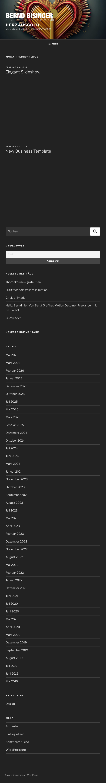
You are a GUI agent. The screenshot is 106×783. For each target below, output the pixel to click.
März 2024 (13, 463)
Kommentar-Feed (17, 742)
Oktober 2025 (15, 393)
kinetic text (13, 318)
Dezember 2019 (16, 642)
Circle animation (16, 297)
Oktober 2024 (15, 440)
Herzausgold (22, 25)
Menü (53, 43)
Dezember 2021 (16, 588)
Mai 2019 (12, 681)
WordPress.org (16, 749)
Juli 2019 (11, 665)
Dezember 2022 (16, 541)
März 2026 (13, 362)
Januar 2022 (14, 580)
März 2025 (13, 417)
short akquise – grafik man (23, 282)
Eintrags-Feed (15, 734)
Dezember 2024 (16, 432)
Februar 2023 (15, 533)
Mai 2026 (12, 355)
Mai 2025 (12, 409)
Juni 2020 (12, 611)
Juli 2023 (12, 510)
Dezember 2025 (16, 386)
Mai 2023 (12, 518)
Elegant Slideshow (22, 71)
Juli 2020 (12, 603)
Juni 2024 (12, 456)
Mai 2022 (12, 565)
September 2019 (17, 650)
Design (10, 703)
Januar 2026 (14, 378)
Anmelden (12, 726)
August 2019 (14, 658)
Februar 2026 (15, 370)
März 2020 (13, 634)
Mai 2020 (12, 619)
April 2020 (13, 627)
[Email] (53, 254)
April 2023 (13, 526)
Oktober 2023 (15, 487)
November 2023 (17, 479)
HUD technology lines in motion (27, 290)
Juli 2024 (12, 448)
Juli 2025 (12, 401)
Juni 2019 (12, 673)
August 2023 (14, 502)
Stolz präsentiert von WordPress (21, 775)
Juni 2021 (12, 596)
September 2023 (17, 495)
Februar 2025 (15, 425)
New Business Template (28, 151)
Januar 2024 (14, 471)
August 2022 (14, 557)
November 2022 (17, 549)
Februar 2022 (15, 572)
